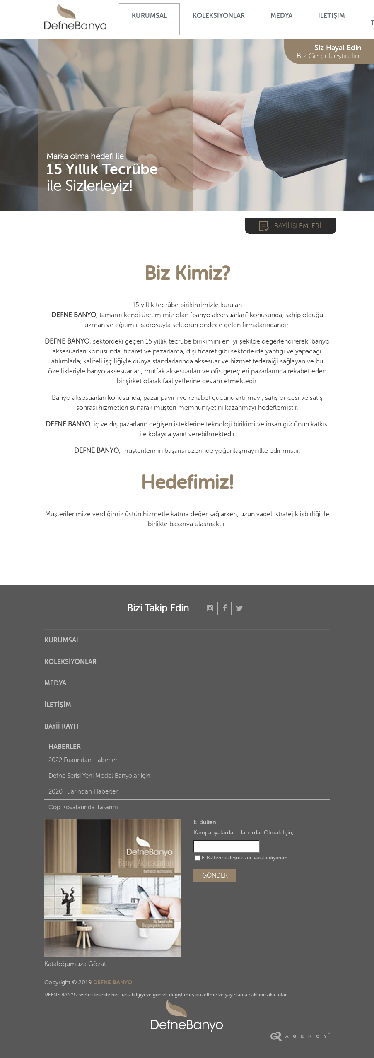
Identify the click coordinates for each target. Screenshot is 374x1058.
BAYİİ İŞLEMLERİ (297, 226)
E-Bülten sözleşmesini (226, 858)
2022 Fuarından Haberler (82, 760)
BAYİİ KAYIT (62, 726)
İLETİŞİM (331, 15)
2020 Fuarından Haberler (83, 791)
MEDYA (281, 15)
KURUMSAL (149, 15)
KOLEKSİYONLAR (219, 15)
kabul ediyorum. (242, 858)
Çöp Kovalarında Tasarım (83, 807)
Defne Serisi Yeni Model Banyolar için (99, 775)
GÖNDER (215, 875)
